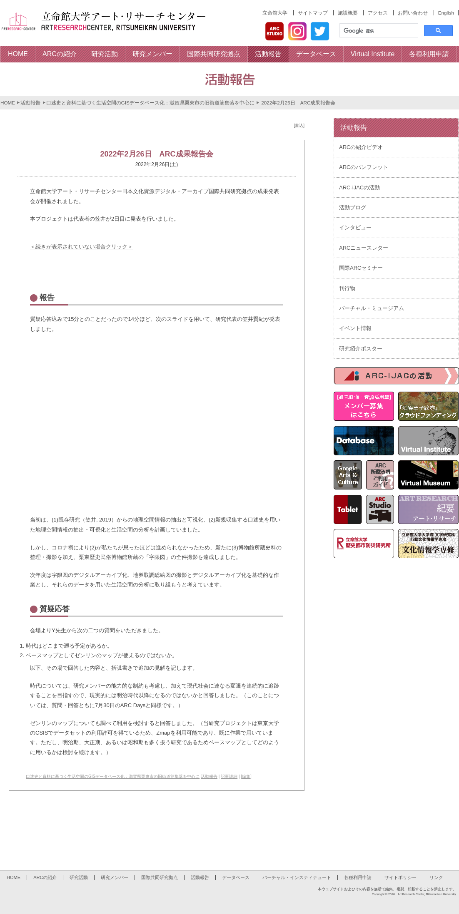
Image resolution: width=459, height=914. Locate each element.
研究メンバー (114, 877)
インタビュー (355, 227)
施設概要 (348, 12)
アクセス (378, 12)
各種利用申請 (358, 877)
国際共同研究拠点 (159, 877)
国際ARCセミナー (361, 268)
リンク (436, 877)
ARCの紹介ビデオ (361, 147)
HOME (7, 102)
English (446, 12)
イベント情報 (355, 328)
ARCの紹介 (45, 877)
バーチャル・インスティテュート (296, 877)
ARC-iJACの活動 (359, 187)
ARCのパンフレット (363, 167)
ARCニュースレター (363, 248)
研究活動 (79, 877)
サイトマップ (313, 12)
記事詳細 (229, 776)
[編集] (246, 776)
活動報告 (30, 102)
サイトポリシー (400, 877)
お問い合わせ (413, 12)
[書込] (299, 125)
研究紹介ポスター (360, 348)
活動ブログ (352, 207)
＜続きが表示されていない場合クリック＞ (81, 246)
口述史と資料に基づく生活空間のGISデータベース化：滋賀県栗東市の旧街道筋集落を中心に (150, 102)
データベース (235, 877)
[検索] (378, 31)
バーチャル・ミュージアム (371, 308)
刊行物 (347, 288)
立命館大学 (274, 12)
